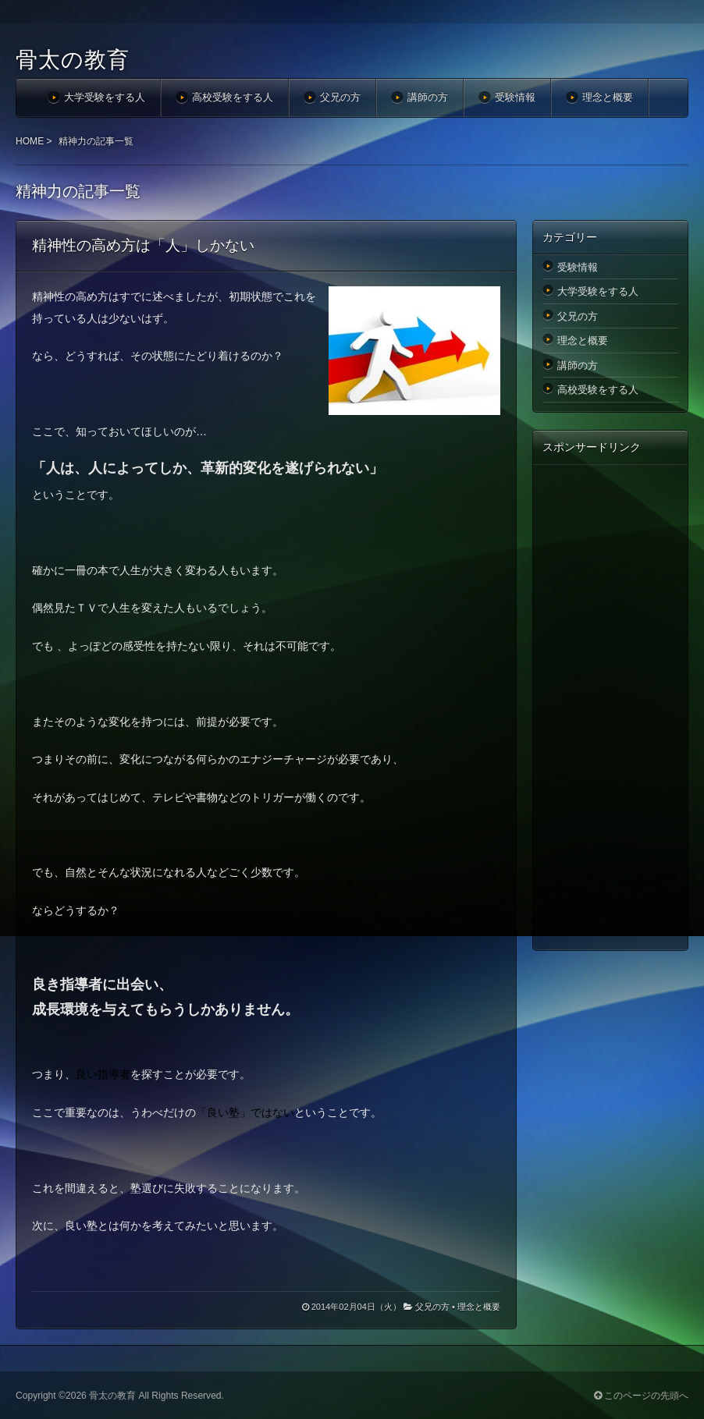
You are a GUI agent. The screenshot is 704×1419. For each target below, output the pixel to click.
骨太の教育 (73, 60)
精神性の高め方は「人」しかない (143, 245)
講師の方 (427, 97)
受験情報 (515, 97)
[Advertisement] (610, 707)
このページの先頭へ (641, 1395)
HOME (30, 141)
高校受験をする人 (232, 97)
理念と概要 (607, 97)
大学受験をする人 (104, 97)
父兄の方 (340, 97)
